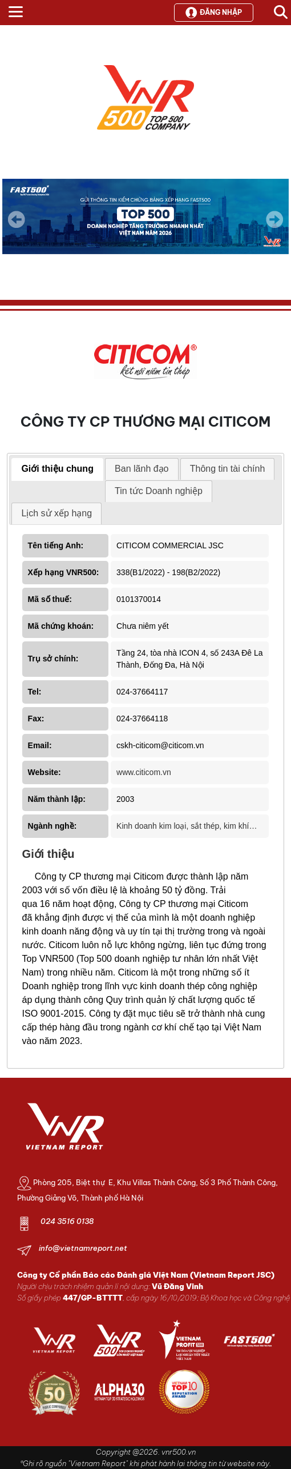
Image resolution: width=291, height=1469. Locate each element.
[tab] (57, 469)
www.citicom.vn (143, 772)
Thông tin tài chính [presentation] (227, 468)
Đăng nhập (213, 12)
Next (274, 227)
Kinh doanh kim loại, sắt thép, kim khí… (186, 825)
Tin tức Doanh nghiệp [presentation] (159, 491)
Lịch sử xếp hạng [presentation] (56, 513)
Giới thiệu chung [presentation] (57, 468)
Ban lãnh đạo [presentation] (141, 468)
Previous (16, 219)
